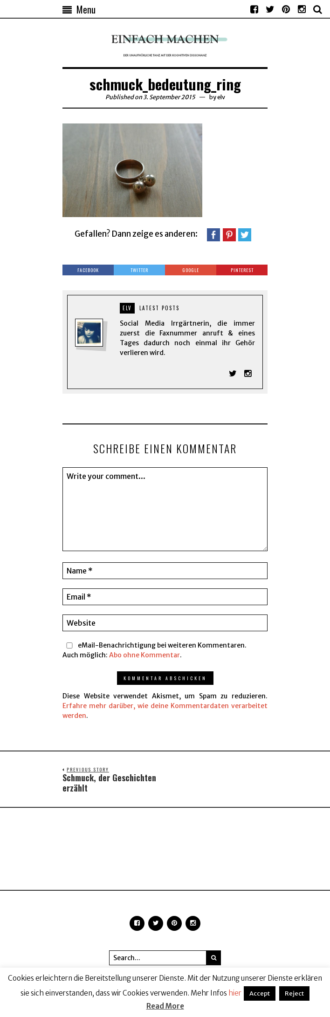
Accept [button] (259, 993)
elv (221, 97)
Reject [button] (294, 993)
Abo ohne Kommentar (144, 655)
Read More (165, 1006)
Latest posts (159, 308)
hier (234, 993)
